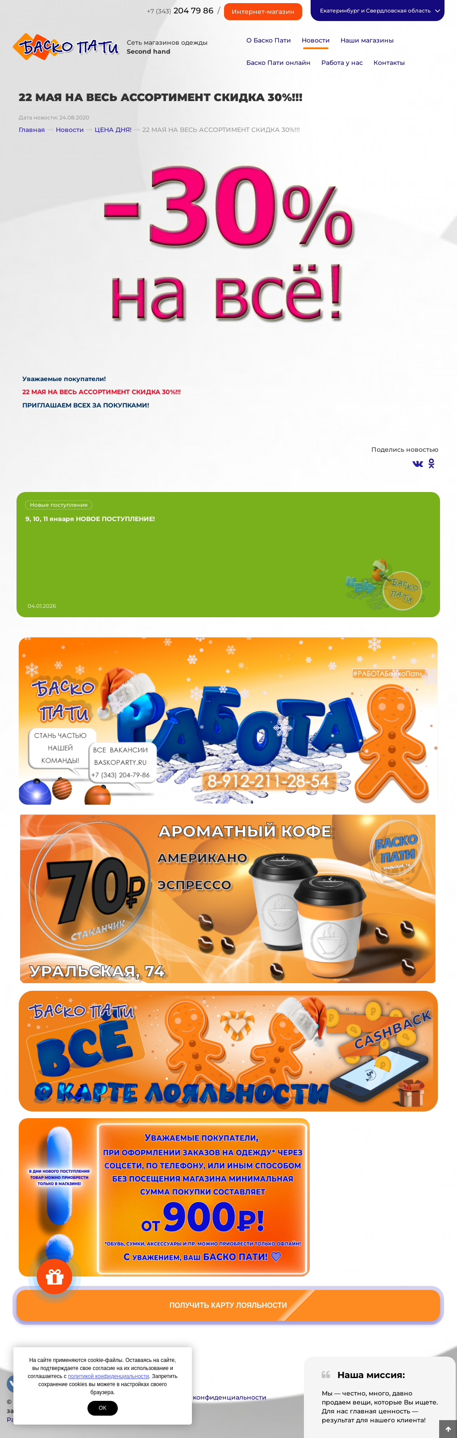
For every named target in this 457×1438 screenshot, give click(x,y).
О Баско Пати (268, 40)
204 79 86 (180, 11)
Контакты (389, 63)
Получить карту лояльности (228, 1305)
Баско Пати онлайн (278, 63)
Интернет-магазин (263, 12)
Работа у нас (342, 63)
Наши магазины (367, 40)
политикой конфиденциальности (108, 1376)
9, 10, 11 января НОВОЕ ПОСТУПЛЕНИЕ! (90, 519)
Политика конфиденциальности (212, 1397)
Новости (316, 40)
